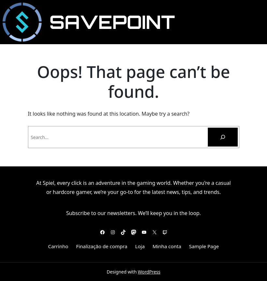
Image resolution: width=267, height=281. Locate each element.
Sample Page (204, 246)
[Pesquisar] (223, 137)
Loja (140, 246)
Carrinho (58, 246)
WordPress (149, 272)
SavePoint (112, 21)
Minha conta (167, 246)
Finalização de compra (101, 246)
